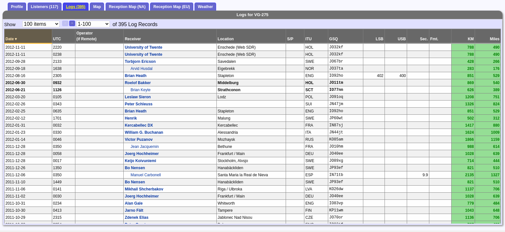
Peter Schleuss (138, 104)
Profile (17, 7)
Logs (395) (75, 7)
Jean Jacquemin (144, 146)
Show (9, 24)
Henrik (131, 118)
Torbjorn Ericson (140, 61)
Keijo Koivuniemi (140, 161)
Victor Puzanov (138, 139)
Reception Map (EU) (171, 7)
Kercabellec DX (139, 125)
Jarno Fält (134, 210)
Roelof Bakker (138, 83)
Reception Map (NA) (127, 7)
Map (97, 7)
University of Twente (143, 47)
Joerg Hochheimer (141, 153)
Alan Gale (133, 203)
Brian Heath (135, 75)
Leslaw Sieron (138, 97)
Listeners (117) (44, 7)
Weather (205, 7)
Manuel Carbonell (145, 175)
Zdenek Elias (136, 217)
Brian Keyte (140, 90)
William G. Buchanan (144, 132)
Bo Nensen (135, 168)
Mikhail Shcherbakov (144, 189)
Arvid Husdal (141, 68)
